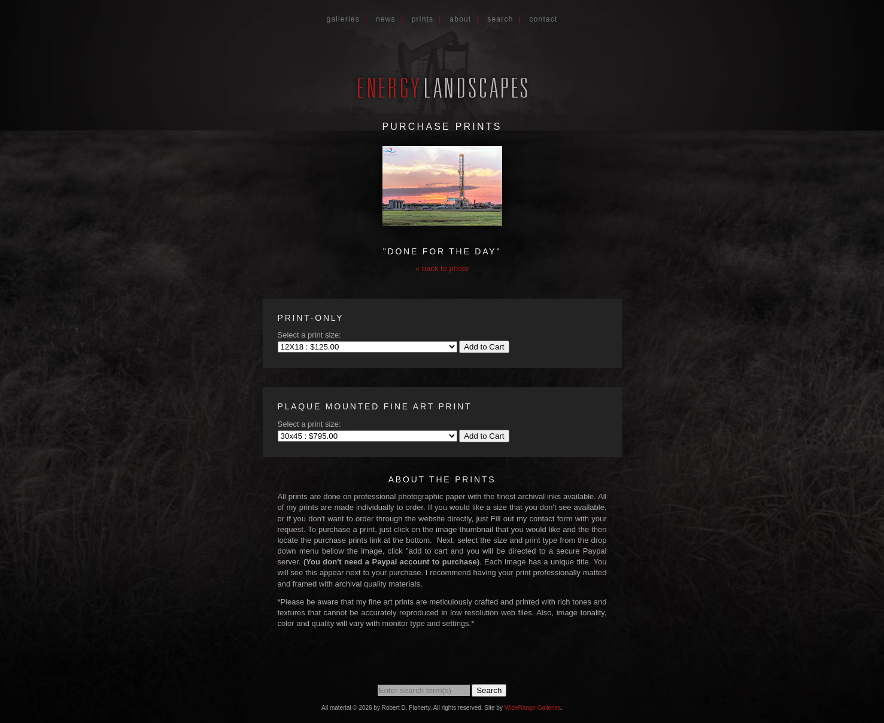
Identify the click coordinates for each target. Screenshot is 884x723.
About (460, 19)
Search (500, 19)
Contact (544, 19)
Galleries (343, 19)
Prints (423, 19)
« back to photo (442, 268)
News (386, 19)
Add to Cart (484, 346)
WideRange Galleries (533, 707)
